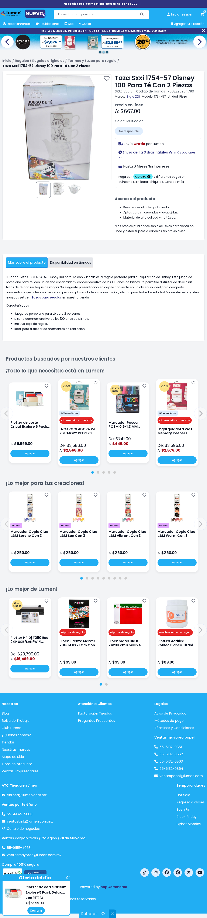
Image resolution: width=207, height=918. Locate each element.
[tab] (92, 472)
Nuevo (16, 525)
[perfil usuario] (180, 14)
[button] (6, 413)
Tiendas (8, 742)
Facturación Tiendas (95, 713)
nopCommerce (114, 886)
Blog (5, 713)
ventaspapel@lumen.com (181, 775)
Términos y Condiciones (174, 727)
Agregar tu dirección (187, 24)
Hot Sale (183, 795)
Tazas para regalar (46, 297)
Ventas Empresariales (20, 771)
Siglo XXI (133, 96)
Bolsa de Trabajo (16, 720)
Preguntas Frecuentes (96, 720)
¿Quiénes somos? (16, 735)
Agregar (30, 453)
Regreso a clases (190, 802)
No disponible (129, 131)
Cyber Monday (188, 823)
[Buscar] (141, 14)
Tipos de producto (17, 764)
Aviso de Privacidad (170, 713)
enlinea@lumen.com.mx (27, 795)
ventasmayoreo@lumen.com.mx (34, 855)
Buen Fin (183, 809)
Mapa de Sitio (13, 756)
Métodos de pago (169, 720)
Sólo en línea (69, 413)
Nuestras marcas (16, 749)
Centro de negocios (23, 828)
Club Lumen (11, 727)
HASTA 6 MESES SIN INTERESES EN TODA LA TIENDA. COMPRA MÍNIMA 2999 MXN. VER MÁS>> (103, 31)
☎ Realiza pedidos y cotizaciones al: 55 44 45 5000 (100, 4)
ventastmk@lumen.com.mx (30, 821)
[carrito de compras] (202, 14)
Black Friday (186, 816)
